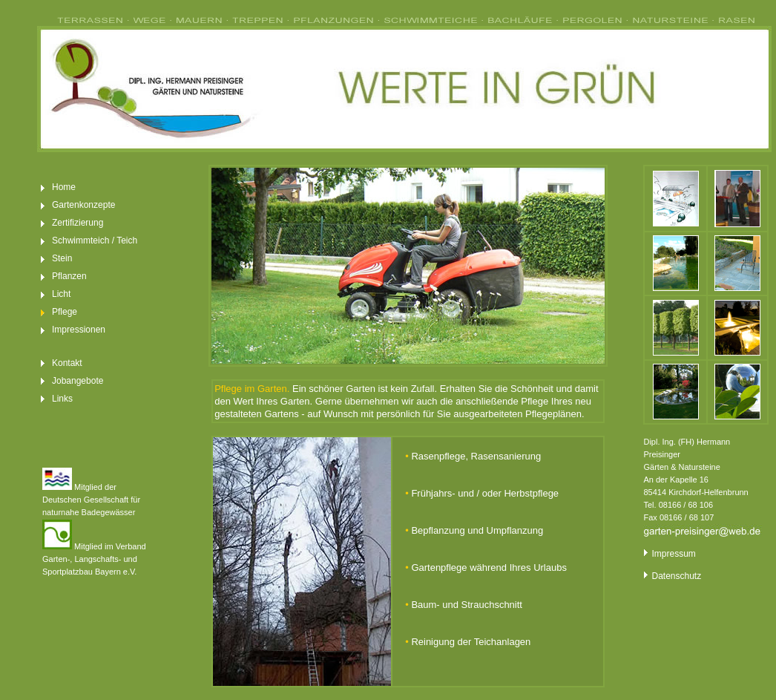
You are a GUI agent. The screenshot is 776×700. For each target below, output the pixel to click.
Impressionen (78, 329)
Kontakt (67, 363)
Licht (61, 294)
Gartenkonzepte (83, 205)
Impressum (669, 554)
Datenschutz (672, 576)
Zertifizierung (77, 222)
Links (62, 398)
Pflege (64, 312)
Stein (62, 258)
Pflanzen (69, 276)
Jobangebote (77, 381)
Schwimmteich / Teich (94, 240)
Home (64, 187)
